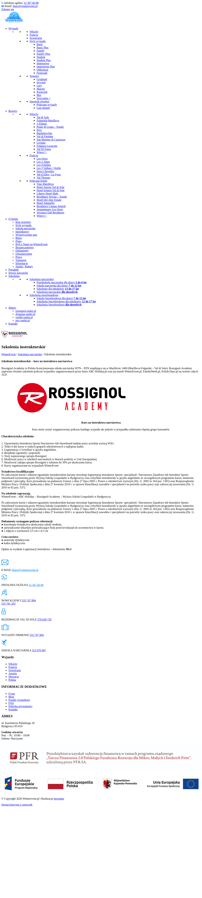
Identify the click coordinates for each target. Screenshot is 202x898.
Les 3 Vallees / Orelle (49, 168)
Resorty (12, 110)
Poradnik (13, 269)
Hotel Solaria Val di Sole (51, 190)
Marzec (41, 88)
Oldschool (42, 69)
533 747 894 (29, 600)
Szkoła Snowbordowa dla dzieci (61, 298)
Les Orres (42, 158)
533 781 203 (8, 603)
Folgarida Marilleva (48, 120)
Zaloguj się (7, 9)
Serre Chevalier (45, 171)
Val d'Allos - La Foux (49, 174)
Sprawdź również (39, 101)
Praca (18, 256)
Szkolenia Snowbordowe (59, 304)
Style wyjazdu (38, 41)
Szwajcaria (36, 37)
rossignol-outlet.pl (25, 310)
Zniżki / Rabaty (24, 266)
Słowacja (13, 676)
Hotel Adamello (46, 203)
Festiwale (42, 72)
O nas (11, 693)
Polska (12, 679)
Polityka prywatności (20, 706)
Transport (20, 260)
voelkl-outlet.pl (24, 317)
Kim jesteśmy (23, 222)
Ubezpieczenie (23, 253)
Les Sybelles (44, 164)
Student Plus (44, 60)
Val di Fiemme (45, 136)
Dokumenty (22, 250)
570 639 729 (44, 619)
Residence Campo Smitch (51, 206)
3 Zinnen (42, 123)
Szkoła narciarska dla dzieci (59, 285)
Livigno (41, 142)
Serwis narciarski (18, 272)
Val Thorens (43, 177)
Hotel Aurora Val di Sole (50, 187)
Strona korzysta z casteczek (16, 804)
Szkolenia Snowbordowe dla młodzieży (66, 301)
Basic (40, 44)
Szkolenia (14, 276)
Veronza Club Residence (50, 212)
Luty (39, 85)
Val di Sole (43, 117)
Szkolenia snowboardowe (44, 295)
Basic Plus (42, 47)
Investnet (59, 798)
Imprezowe (43, 63)
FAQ (11, 703)
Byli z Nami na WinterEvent (31, 244)
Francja (34, 34)
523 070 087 (39, 650)
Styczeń (41, 82)
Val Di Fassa (44, 149)
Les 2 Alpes (43, 161)
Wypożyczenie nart (26, 234)
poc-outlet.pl (22, 320)
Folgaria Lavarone (47, 145)
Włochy (34, 31)
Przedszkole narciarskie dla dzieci (62, 282)
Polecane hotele (38, 180)
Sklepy (12, 307)
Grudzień (42, 79)
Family (41, 50)
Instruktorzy (22, 231)
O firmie (13, 218)
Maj (39, 95)
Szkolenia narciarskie (42, 279)
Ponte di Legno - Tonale (50, 126)
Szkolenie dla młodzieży (58, 288)
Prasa (18, 241)
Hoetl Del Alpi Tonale (49, 199)
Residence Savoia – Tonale (52, 196)
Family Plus (43, 53)
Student (41, 57)
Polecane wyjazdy (47, 104)
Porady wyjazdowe (19, 699)
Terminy (34, 76)
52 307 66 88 (31, 2)
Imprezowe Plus (46, 66)
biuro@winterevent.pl (25, 6)
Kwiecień (42, 91)
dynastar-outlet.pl (25, 314)
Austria (12, 673)
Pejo (39, 130)
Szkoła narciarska (25, 228)
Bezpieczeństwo (24, 247)
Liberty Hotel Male (47, 193)
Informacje (21, 263)
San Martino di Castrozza (51, 139)
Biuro (18, 237)
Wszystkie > (44, 98)
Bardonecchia (44, 133)
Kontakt (13, 323)
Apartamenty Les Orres (50, 209)
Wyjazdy (13, 28)
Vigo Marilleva (45, 183)
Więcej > (42, 152)
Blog (11, 696)
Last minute (43, 107)
